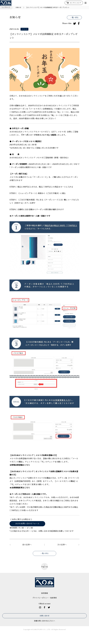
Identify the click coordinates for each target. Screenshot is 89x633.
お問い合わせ (44, 616)
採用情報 (44, 593)
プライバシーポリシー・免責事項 (44, 598)
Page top (44, 565)
